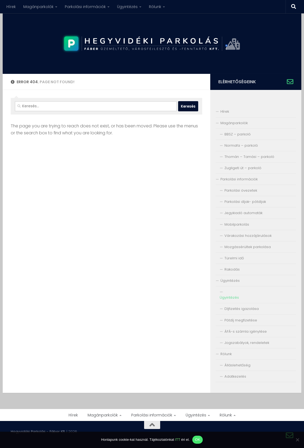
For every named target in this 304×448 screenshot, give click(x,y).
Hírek (11, 6)
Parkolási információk (85, 6)
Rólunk (155, 6)
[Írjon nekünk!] (290, 81)
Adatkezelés (235, 376)
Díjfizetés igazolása (241, 308)
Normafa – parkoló (241, 145)
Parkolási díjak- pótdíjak (245, 201)
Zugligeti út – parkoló (242, 167)
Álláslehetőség (237, 365)
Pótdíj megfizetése (240, 320)
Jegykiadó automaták (243, 212)
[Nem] (297, 439)
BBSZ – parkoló (237, 134)
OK (197, 440)
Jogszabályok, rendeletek (246, 342)
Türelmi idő (234, 258)
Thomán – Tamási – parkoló (249, 156)
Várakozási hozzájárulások (248, 235)
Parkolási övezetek (240, 190)
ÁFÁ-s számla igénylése (245, 331)
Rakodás (232, 269)
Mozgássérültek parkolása (247, 246)
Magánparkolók (38, 6)
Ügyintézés (127, 6)
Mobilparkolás (236, 224)
